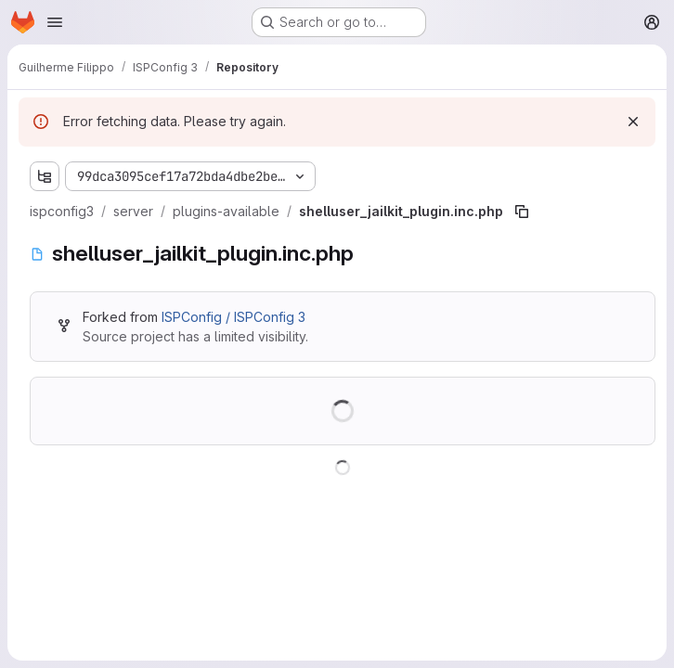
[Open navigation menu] (55, 22)
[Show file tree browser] (44, 176)
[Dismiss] (633, 121)
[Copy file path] (522, 211)
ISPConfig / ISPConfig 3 (233, 317)
